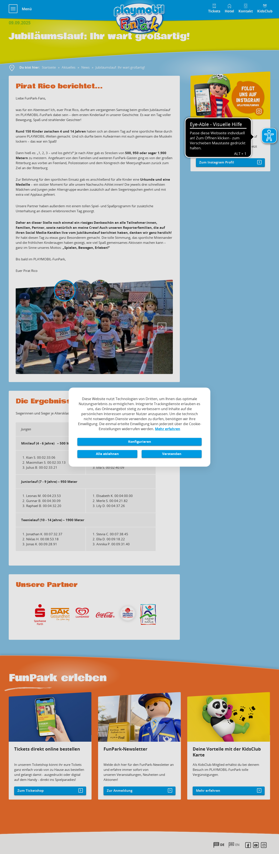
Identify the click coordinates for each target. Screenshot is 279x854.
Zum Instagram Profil (216, 162)
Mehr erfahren (211, 782)
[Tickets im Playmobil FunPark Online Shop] (214, 8)
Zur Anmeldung (123, 782)
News (85, 67)
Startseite (49, 67)
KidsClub (264, 11)
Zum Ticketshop (34, 782)
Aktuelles (68, 67)
